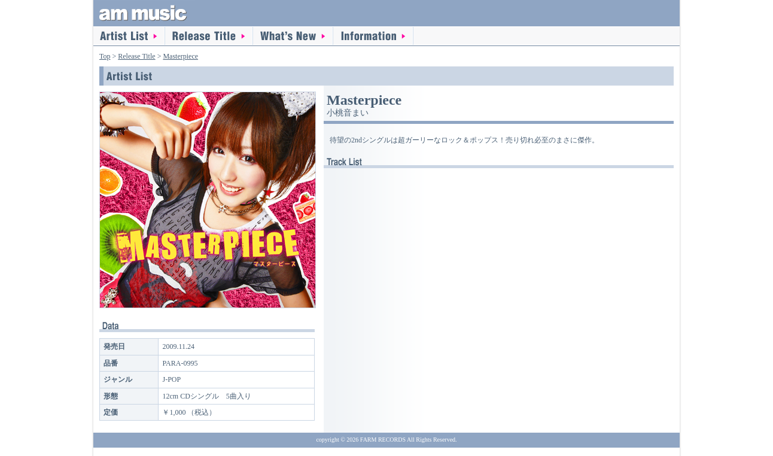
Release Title (209, 36)
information (373, 36)
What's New (293, 36)
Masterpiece (180, 56)
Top (105, 56)
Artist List (129, 36)
